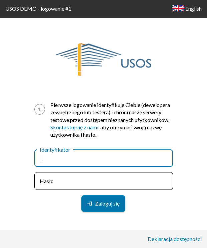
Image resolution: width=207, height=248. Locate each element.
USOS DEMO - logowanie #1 (38, 8)
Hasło (47, 181)
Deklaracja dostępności (175, 239)
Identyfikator (55, 149)
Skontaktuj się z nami (74, 127)
